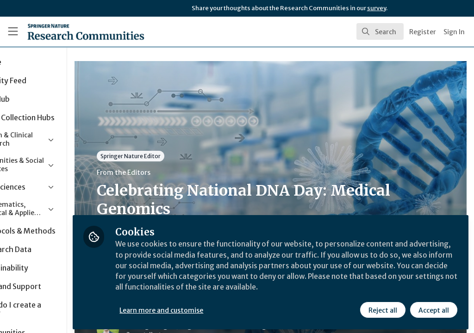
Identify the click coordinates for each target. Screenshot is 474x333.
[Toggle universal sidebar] (13, 31)
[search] (380, 31)
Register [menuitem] (422, 32)
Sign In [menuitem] (454, 32)
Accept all (433, 308)
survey (376, 8)
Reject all (382, 308)
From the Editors (175, 172)
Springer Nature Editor (182, 156)
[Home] (69, 31)
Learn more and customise (213, 308)
